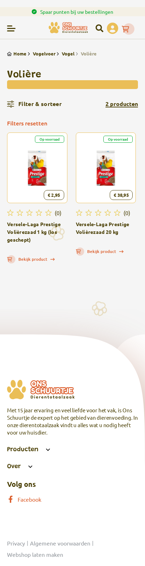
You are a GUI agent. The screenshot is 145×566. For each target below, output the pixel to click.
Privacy (16, 543)
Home (16, 54)
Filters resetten (27, 123)
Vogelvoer (40, 54)
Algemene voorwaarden (60, 543)
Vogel (64, 54)
